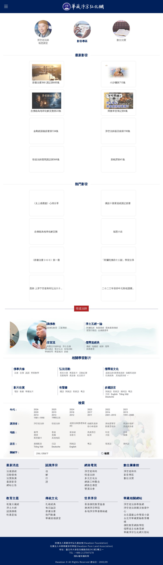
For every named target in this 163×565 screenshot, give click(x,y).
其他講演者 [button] (122, 375)
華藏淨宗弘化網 (84, 7)
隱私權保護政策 (81, 556)
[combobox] (73, 453)
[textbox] (66, 453)
